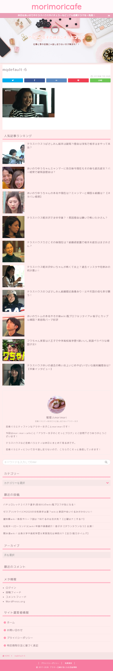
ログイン (11, 587)
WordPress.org (15, 601)
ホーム (11, 622)
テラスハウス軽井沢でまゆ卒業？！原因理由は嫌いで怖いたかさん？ (67, 217)
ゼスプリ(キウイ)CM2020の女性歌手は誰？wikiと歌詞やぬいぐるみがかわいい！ (48, 511)
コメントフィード (16, 597)
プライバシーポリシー (20, 638)
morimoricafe (56, 6)
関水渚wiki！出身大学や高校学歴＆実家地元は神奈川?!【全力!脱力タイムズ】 (46, 533)
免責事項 (68, 663)
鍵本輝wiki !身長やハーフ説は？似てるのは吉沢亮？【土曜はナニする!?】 (44, 519)
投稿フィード (13, 592)
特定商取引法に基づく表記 (22, 645)
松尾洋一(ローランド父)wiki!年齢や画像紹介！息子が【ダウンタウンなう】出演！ (48, 526)
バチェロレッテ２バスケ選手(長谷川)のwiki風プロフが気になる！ (39, 504)
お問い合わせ (15, 630)
